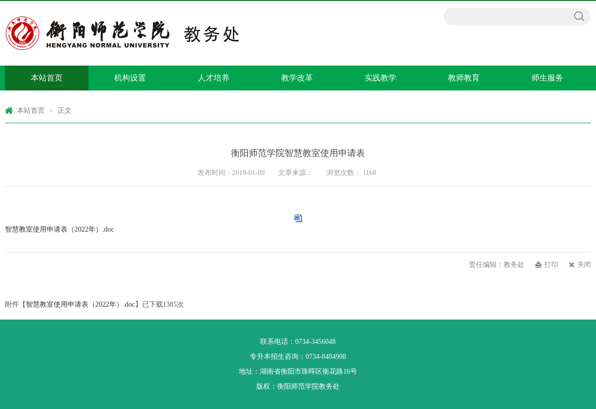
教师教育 (464, 78)
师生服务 (547, 78)
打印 (551, 264)
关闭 (584, 264)
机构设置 (130, 78)
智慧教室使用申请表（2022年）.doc (59, 229)
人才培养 (213, 78)
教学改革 (297, 78)
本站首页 (47, 78)
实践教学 (380, 78)
